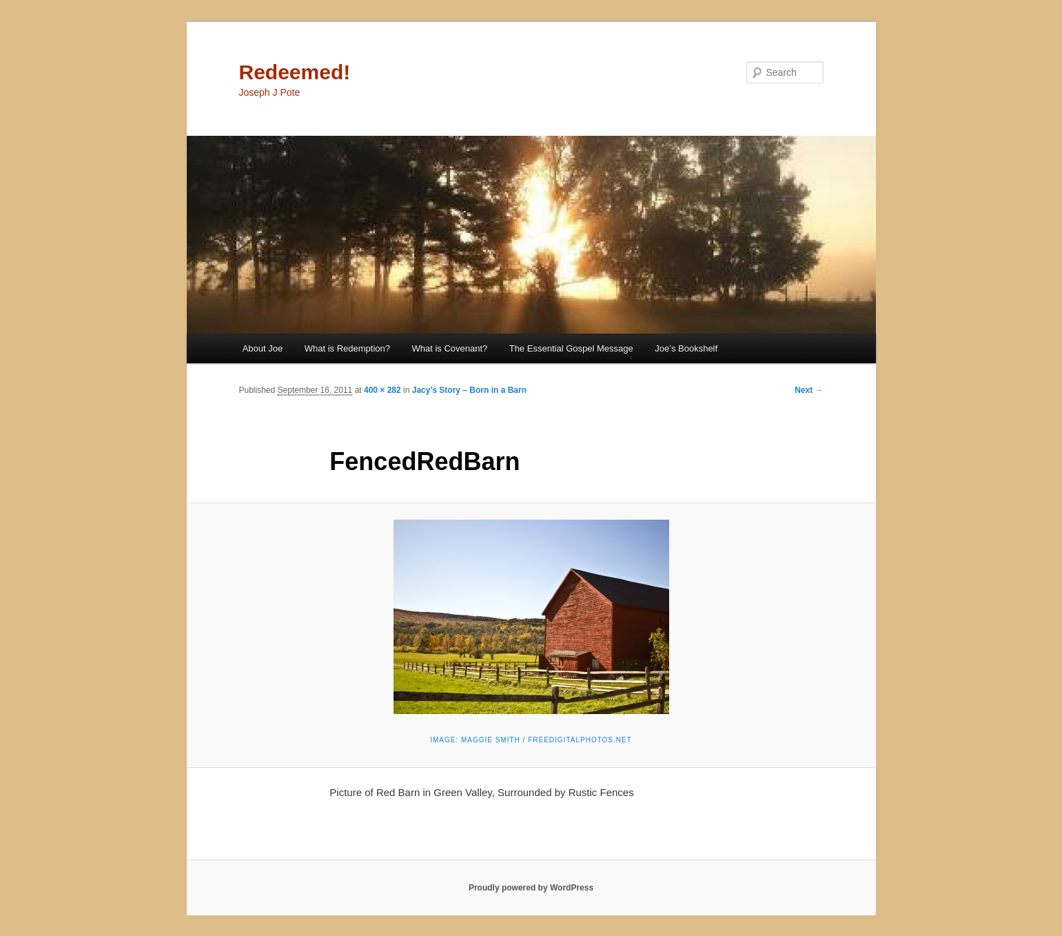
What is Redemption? (347, 348)
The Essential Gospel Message (571, 348)
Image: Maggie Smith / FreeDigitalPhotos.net (531, 740)
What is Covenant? (450, 348)
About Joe (263, 348)
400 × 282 (382, 390)
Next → (809, 390)
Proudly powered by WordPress (531, 888)
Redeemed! (295, 72)
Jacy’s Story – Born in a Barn (469, 390)
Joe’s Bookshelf (686, 348)
